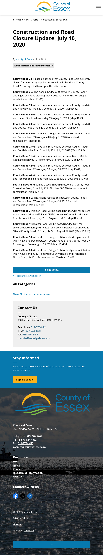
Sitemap (18, 476)
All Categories (24, 284)
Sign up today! (25, 380)
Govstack (29, 530)
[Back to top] (51, 544)
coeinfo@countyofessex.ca (34, 338)
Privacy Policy (20, 518)
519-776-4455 (30, 334)
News (16, 465)
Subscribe (51, 270)
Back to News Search (29, 275)
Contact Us (19, 469)
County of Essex (24, 59)
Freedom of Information (28, 473)
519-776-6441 (38, 327)
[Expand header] (98, 7)
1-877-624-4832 (32, 331)
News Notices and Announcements (33, 65)
